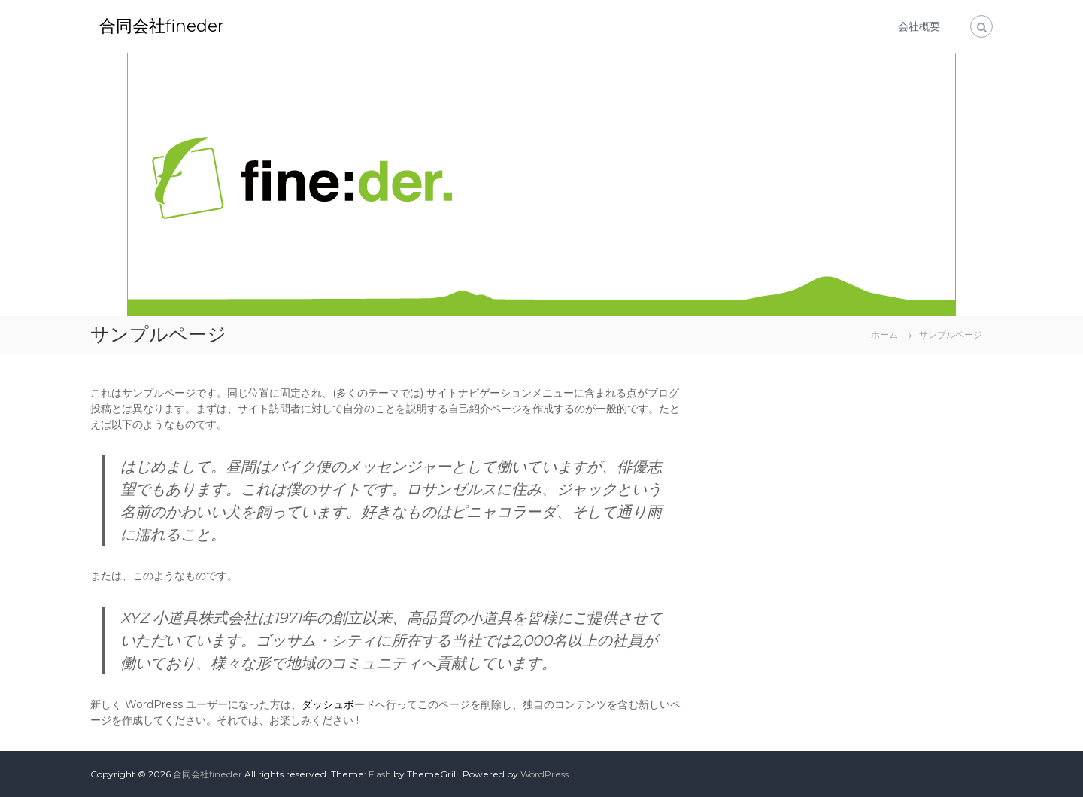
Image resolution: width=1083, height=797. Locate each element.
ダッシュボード (338, 704)
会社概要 (919, 26)
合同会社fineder (161, 26)
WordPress (544, 774)
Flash (380, 774)
